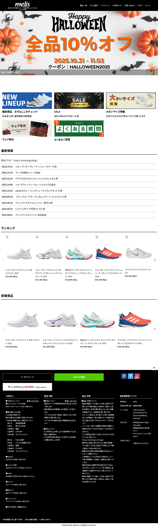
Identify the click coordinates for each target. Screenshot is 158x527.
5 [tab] (82, 78)
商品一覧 (83, 5)
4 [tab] (80, 78)
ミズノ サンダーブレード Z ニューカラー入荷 (29, 166)
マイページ (105, 5)
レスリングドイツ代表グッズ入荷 (23, 209)
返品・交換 (86, 396)
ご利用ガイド (117, 5)
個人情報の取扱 (31, 519)
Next (154, 44)
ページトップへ (154, 368)
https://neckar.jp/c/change (92, 440)
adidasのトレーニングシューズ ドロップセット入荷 (31, 190)
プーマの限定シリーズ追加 (20, 172)
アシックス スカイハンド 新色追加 (23, 215)
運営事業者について (128, 396)
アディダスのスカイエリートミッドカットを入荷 (29, 178)
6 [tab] (84, 78)
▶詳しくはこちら (33, 401)
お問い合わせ (129, 5)
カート (147, 5)
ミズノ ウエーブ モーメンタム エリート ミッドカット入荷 (33, 197)
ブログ (140, 5)
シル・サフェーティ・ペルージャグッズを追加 (28, 184)
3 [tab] (78, 78)
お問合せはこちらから (141, 443)
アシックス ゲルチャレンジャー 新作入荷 (27, 203)
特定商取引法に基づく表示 (12, 519)
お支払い (10, 396)
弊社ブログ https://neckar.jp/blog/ (19, 160)
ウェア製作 (94, 5)
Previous (3, 44)
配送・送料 (48, 396)
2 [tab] (76, 78)
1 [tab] (74, 78)
